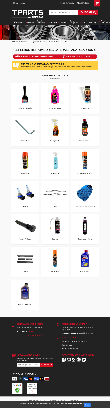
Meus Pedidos (83, 3)
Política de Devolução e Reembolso (74, 341)
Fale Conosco (67, 345)
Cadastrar (46, 365)
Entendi (87, 405)
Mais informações (77, 403)
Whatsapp (19, 3)
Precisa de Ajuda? (66, 3)
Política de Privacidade (70, 348)
